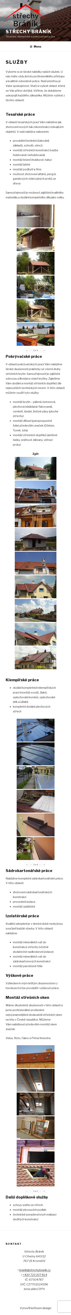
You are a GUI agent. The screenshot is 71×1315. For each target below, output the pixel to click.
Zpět (36, 453)
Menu (35, 46)
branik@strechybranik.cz (35, 1270)
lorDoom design (41, 1308)
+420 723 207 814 (35, 1275)
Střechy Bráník (29, 31)
